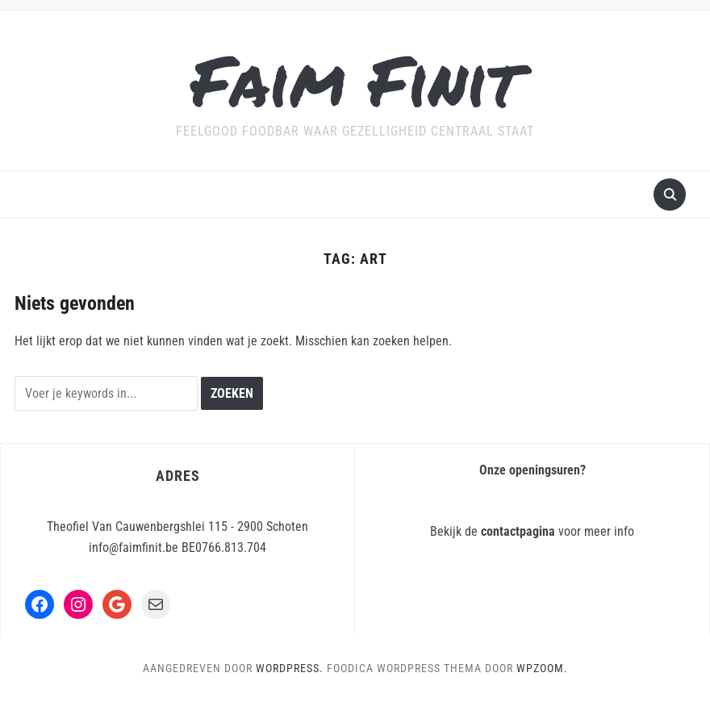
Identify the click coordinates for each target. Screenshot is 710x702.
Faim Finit (355, 79)
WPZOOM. (542, 668)
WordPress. (290, 668)
